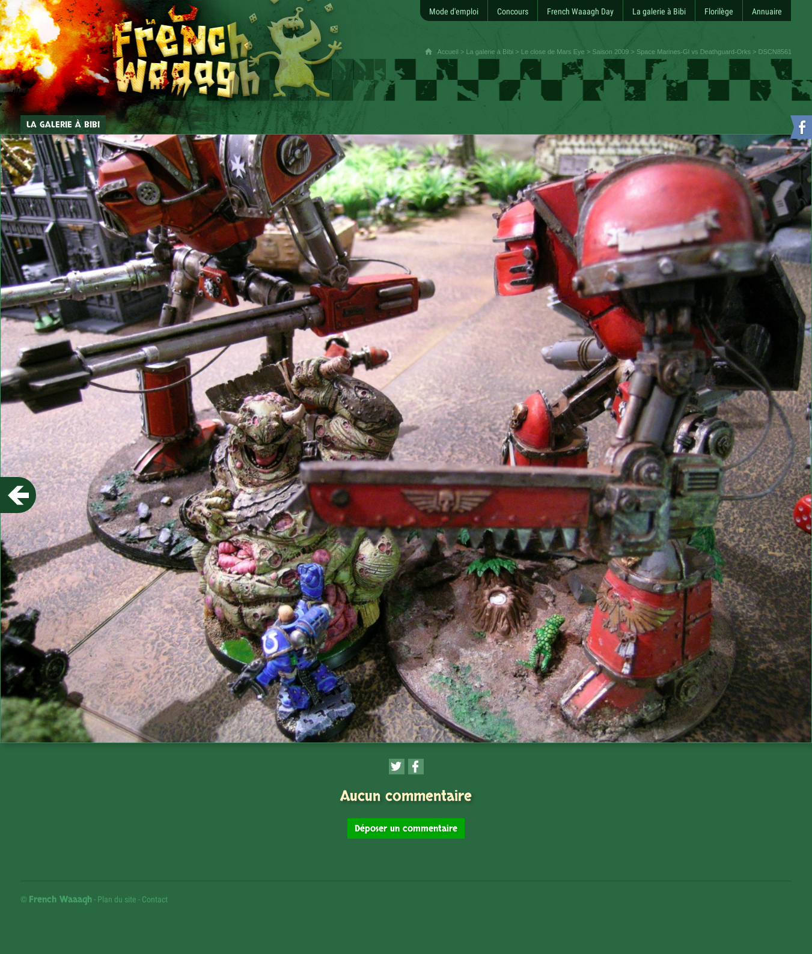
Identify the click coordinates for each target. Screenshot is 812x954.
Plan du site (116, 899)
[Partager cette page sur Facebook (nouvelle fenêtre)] (416, 766)
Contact (155, 899)
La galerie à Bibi (489, 51)
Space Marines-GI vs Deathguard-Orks (693, 51)
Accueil (447, 51)
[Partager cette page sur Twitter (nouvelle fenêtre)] (396, 766)
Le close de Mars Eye (553, 51)
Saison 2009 (610, 51)
